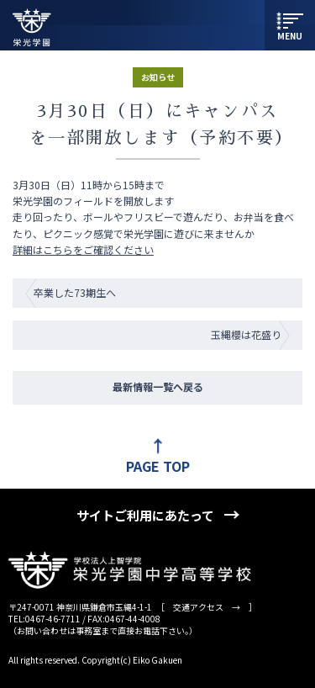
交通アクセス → (207, 607)
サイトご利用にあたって (145, 515)
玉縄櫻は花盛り (246, 334)
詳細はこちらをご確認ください (83, 249)
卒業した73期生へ (75, 292)
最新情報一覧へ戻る (158, 386)
